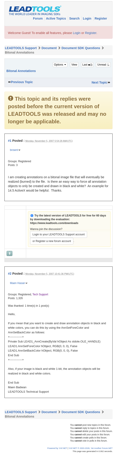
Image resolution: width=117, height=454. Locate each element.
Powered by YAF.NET (57, 448)
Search (74, 18)
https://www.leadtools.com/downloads (54, 223)
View (74, 64)
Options (60, 64)
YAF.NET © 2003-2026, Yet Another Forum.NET (91, 448)
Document (49, 48)
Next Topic (99, 82)
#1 (10, 140)
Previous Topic (22, 82)
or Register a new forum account (52, 241)
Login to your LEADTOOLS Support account (59, 234)
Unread (103, 64)
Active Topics (56, 18)
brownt (14, 150)
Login (87, 18)
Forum (38, 18)
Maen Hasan (17, 283)
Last (87, 64)
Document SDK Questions (81, 48)
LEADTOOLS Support (21, 48)
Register (101, 18)
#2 (10, 273)
